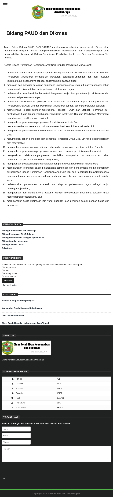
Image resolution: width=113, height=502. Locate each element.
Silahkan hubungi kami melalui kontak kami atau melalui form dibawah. (37, 423)
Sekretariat (7, 248)
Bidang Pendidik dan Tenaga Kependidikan (23, 237)
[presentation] (26, 470)
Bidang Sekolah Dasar (12, 244)
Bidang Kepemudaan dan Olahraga (19, 230)
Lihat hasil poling (9, 285)
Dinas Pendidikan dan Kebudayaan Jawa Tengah (25, 323)
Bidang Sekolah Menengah (15, 241)
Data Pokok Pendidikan (13, 315)
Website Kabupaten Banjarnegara (18, 300)
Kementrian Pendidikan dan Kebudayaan (22, 308)
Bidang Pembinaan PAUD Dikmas (18, 234)
